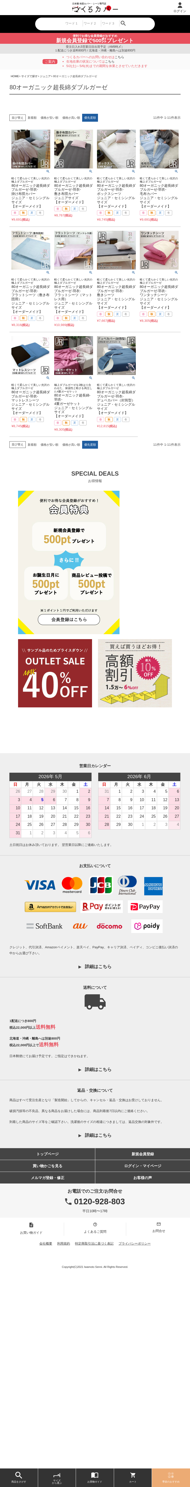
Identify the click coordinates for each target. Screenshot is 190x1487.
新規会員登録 (143, 1344)
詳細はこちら (98, 1156)
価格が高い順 (71, 117)
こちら (119, 57)
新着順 (32, 117)
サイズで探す (29, 76)
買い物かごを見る (47, 1356)
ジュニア (45, 76)
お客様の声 (142, 1368)
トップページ (47, 1344)
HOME (15, 76)
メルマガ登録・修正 (47, 1368)
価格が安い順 (49, 117)
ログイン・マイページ (142, 1356)
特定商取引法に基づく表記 (94, 1433)
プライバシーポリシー (135, 1433)
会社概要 (45, 1433)
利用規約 (63, 1433)
